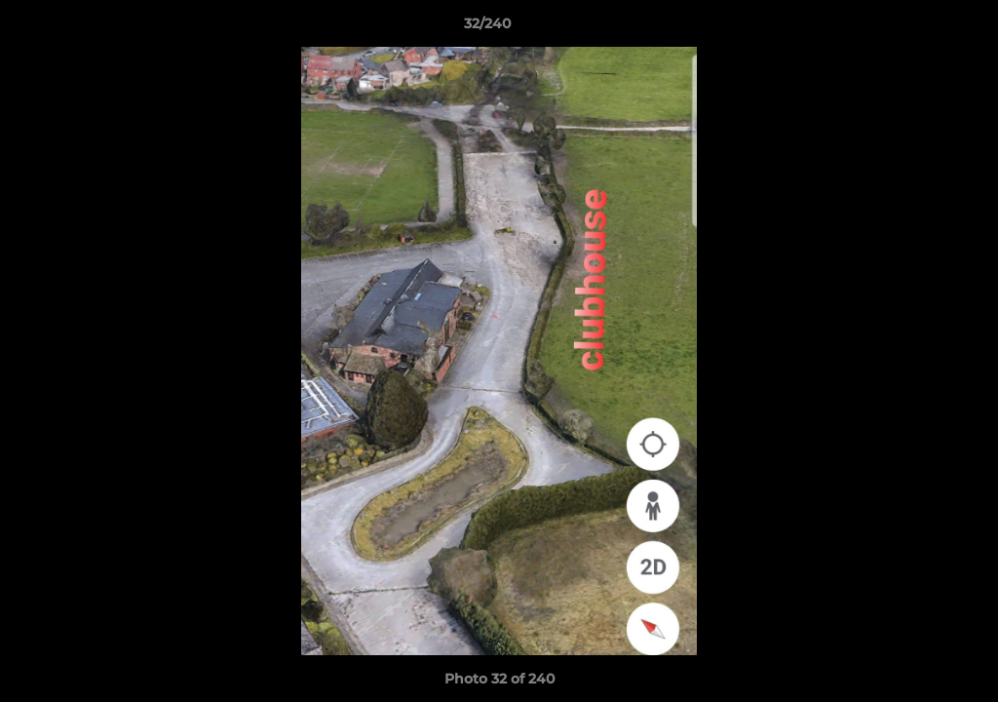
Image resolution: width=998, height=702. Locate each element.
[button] (916, 28)
